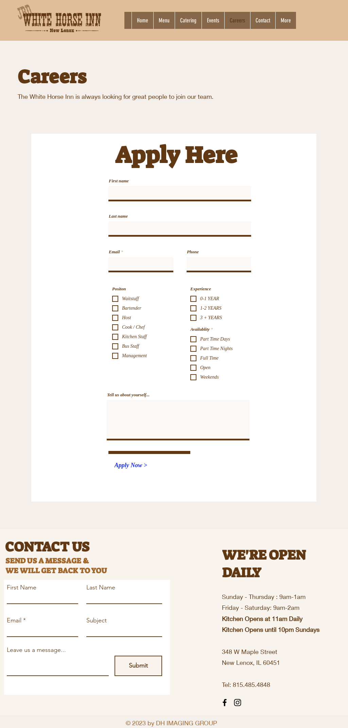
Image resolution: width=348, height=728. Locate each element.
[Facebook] (224, 702)
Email (114, 252)
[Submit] (138, 666)
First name (119, 181)
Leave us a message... (36, 650)
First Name (21, 587)
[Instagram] (237, 702)
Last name (118, 216)
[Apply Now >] (130, 465)
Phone (193, 252)
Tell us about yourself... (128, 395)
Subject (96, 620)
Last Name (100, 587)
